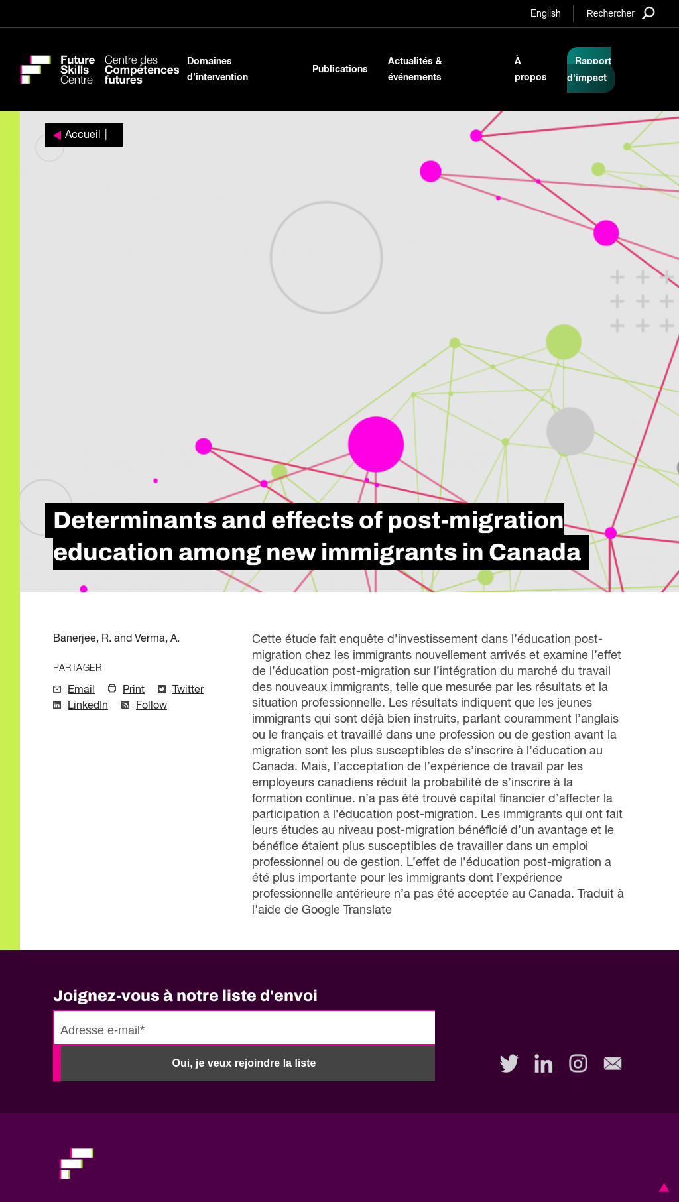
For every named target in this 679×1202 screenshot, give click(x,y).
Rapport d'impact (589, 70)
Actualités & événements (415, 69)
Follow (151, 706)
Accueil (83, 135)
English (545, 14)
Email (81, 690)
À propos (531, 69)
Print (134, 690)
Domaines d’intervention (217, 69)
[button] (661, 1187)
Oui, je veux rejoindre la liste (244, 1063)
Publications (340, 69)
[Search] (621, 13)
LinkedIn (88, 706)
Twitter (188, 690)
